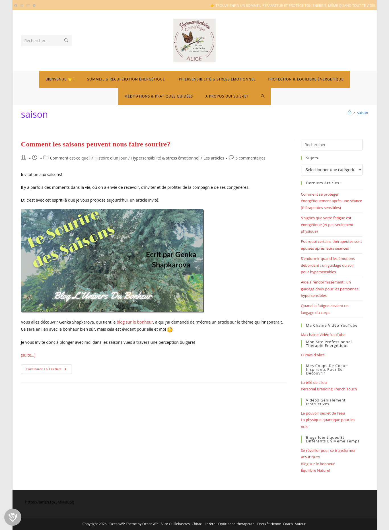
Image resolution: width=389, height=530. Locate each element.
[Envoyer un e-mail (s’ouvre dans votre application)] (28, 6)
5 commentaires (250, 158)
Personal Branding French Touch (329, 389)
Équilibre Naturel (315, 470)
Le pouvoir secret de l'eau (323, 413)
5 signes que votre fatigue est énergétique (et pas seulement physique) (327, 224)
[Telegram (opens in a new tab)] (34, 6)
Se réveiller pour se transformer (328, 450)
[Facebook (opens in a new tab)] (16, 6)
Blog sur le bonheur (318, 463)
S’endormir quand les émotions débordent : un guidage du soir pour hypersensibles (328, 265)
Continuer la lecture (48, 370)
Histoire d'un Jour (110, 158)
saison (362, 112)
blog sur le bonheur (135, 322)
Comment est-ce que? (70, 158)
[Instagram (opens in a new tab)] (22, 6)
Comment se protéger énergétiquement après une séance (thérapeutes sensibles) (331, 201)
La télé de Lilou (314, 382)
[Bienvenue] (349, 112)
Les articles (213, 158)
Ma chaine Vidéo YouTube (323, 334)
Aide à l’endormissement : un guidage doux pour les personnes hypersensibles (329, 289)
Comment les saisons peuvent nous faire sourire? (96, 144)
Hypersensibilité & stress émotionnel (165, 158)
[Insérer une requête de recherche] (331, 144)
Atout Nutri (310, 456)
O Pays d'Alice (313, 354)
